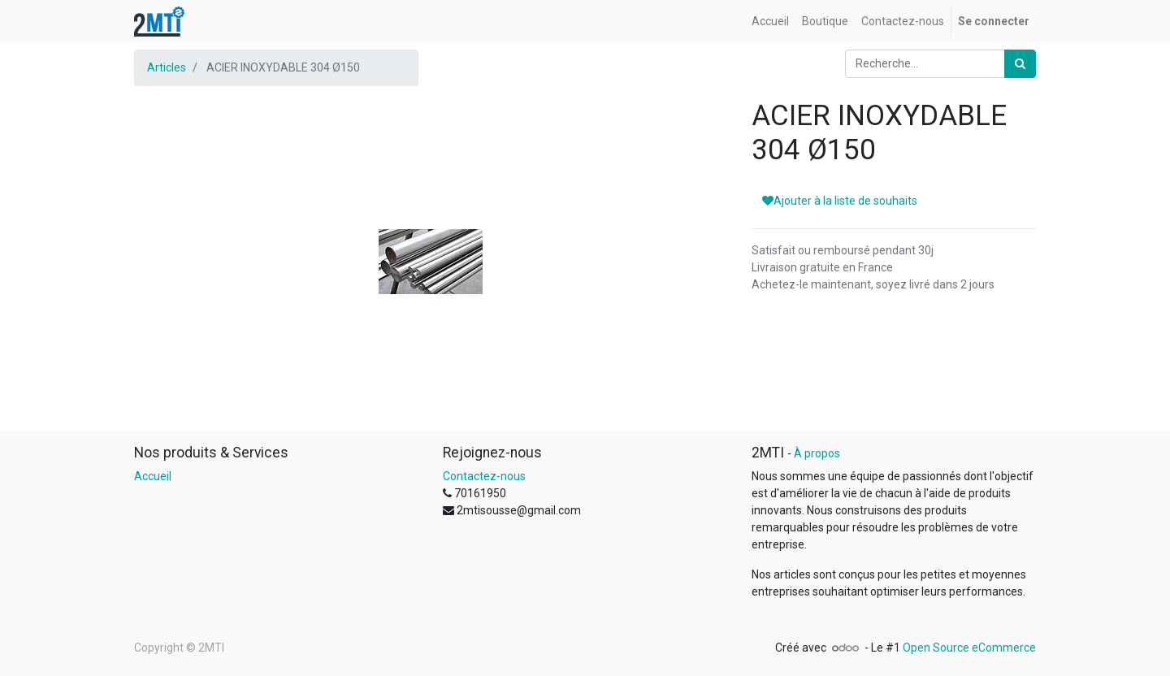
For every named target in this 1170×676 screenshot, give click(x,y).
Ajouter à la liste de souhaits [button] (839, 200)
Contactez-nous (484, 476)
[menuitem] (770, 21)
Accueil (152, 476)
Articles (166, 67)
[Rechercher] (1020, 64)
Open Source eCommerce (969, 647)
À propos (817, 453)
